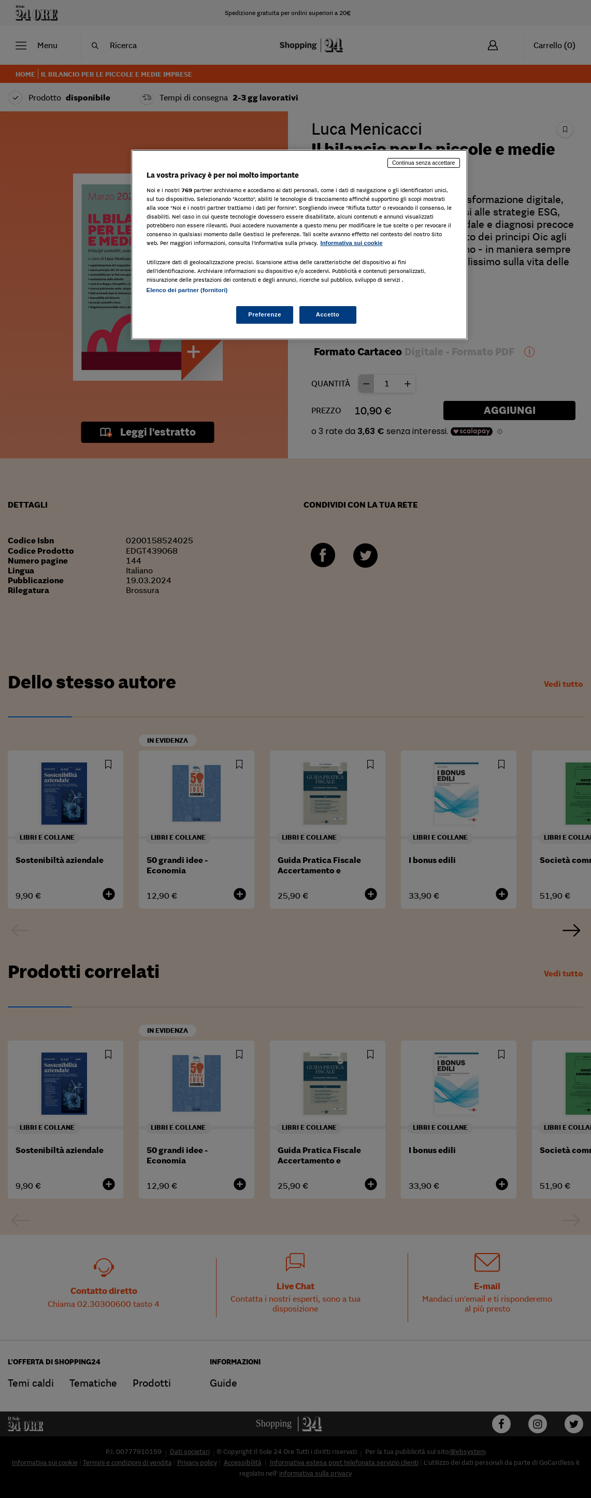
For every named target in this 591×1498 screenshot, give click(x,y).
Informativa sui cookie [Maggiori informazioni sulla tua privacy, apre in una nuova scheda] (352, 243)
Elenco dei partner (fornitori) (187, 290)
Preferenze (264, 314)
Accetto (328, 314)
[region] (299, 245)
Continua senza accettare (423, 163)
